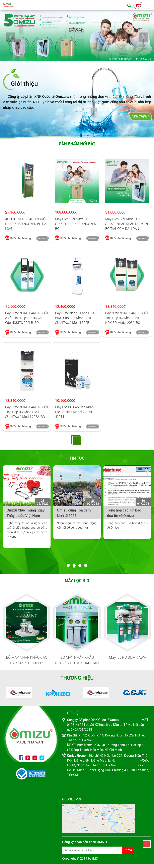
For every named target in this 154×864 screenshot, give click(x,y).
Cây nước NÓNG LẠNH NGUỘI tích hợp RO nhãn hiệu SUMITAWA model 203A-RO (26, 412)
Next (143, 37)
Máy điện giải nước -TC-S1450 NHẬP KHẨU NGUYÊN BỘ (75, 224)
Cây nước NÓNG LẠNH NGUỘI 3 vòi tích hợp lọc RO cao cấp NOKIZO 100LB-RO (26, 318)
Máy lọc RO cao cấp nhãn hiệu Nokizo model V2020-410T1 (74, 412)
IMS (95, 858)
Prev (10, 37)
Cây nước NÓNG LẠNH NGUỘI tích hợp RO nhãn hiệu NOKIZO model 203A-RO (126, 318)
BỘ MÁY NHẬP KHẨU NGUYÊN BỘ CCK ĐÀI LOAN (77, 660)
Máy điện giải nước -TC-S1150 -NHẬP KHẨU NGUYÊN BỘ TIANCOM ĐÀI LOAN (126, 224)
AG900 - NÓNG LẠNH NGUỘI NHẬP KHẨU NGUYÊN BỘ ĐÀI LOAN (26, 224)
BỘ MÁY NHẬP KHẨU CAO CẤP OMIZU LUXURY (26, 660)
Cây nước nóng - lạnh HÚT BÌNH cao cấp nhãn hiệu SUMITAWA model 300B (75, 318)
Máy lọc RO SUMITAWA (127, 657)
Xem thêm (139, 116)
